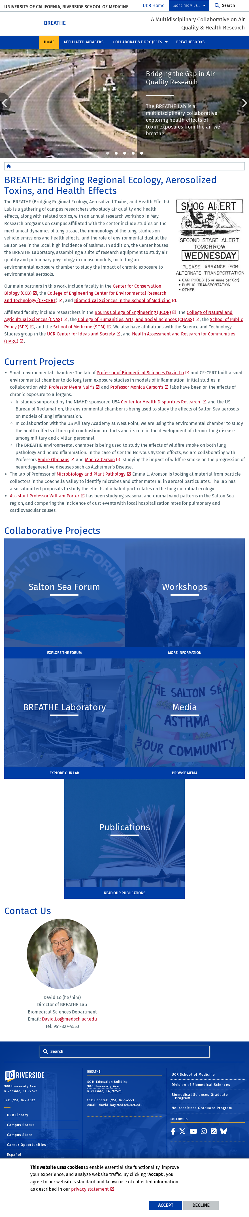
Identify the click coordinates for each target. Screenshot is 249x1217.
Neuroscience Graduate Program (202, 1108)
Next (244, 102)
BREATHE (70, 22)
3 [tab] (124, 153)
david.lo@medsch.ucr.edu (120, 1105)
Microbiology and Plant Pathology (91, 473)
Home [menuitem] (49, 42)
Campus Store (20, 1135)
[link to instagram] (204, 1131)
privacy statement (90, 1189)
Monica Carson (100, 459)
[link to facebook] (173, 1131)
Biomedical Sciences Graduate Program (200, 1096)
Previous (5, 102)
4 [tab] (133, 153)
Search (228, 5)
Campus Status (21, 1125)
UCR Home (154, 5)
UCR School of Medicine (193, 1074)
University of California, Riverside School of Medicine (66, 6)
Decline (201, 1205)
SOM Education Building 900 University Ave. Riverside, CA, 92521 (107, 1086)
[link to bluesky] (224, 1131)
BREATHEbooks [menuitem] (190, 42)
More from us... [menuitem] (187, 6)
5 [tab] (141, 153)
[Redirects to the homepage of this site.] (9, 166)
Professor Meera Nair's (71, 387)
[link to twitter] (182, 1131)
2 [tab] (116, 153)
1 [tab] (107, 153)
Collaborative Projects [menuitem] (137, 42)
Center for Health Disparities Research (161, 401)
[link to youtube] (193, 1131)
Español (14, 1154)
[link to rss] (214, 1131)
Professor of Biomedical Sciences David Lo (140, 372)
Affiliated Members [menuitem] (84, 42)
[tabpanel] (124, 103)
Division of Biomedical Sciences (201, 1084)
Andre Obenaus (53, 459)
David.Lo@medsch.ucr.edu (69, 1018)
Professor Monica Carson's (136, 387)
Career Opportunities (26, 1145)
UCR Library (17, 1115)
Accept (165, 1205)
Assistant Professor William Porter (44, 495)
